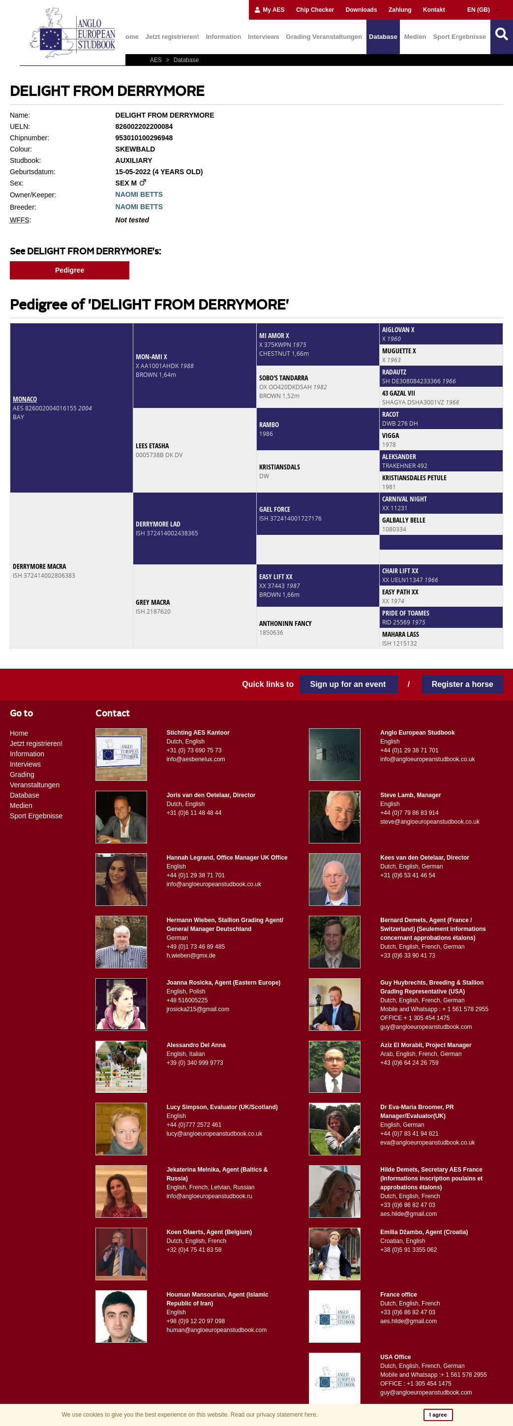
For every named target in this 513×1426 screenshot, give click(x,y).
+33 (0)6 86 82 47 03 (407, 1205)
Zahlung (400, 9)
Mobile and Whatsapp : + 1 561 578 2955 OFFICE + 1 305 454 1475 (434, 1014)
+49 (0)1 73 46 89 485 (196, 946)
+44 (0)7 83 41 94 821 (409, 1133)
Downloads (361, 9)
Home (130, 36)
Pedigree (69, 270)
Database (383, 36)
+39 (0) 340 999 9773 (195, 1062)
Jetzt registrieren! (172, 36)
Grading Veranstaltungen (324, 36)
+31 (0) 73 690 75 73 (194, 750)
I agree (438, 1415)
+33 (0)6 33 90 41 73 (407, 955)
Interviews (263, 36)
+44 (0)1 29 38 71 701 (409, 750)
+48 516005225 (187, 1000)
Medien (415, 36)
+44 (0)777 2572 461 (194, 1124)
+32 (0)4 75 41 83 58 (194, 1249)
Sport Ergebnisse (459, 36)
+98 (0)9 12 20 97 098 (196, 1321)
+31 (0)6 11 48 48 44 (194, 812)
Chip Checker (315, 9)
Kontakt (434, 9)
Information (223, 36)
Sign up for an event (349, 684)
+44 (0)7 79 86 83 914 (409, 812)
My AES (269, 9)
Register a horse (462, 684)
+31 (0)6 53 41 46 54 (407, 875)
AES (156, 60)
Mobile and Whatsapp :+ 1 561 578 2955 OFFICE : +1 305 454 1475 (433, 1379)
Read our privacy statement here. (274, 1414)
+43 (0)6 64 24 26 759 (409, 1062)
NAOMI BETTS (139, 194)
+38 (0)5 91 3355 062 (408, 1249)
